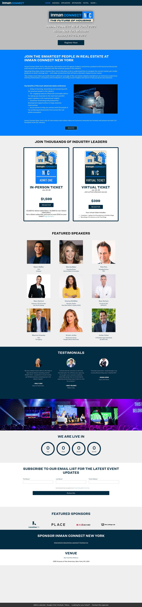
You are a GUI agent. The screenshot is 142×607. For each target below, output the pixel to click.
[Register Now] (71, 42)
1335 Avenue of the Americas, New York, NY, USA (71, 561)
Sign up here (49, 216)
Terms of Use (86, 488)
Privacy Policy (77, 488)
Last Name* (59, 479)
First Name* (26, 479)
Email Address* (93, 479)
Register (46, 205)
